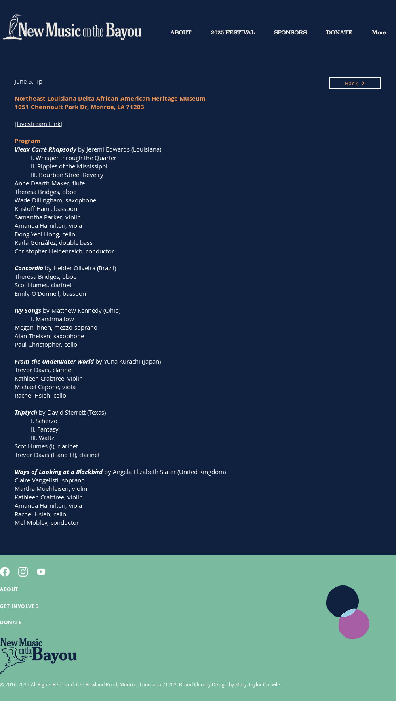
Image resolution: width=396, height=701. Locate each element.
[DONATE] (28, 622)
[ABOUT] (28, 589)
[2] (23, 572)
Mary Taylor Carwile (257, 684)
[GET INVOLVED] (28, 606)
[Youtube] (41, 572)
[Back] (355, 83)
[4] (5, 572)
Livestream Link (39, 124)
